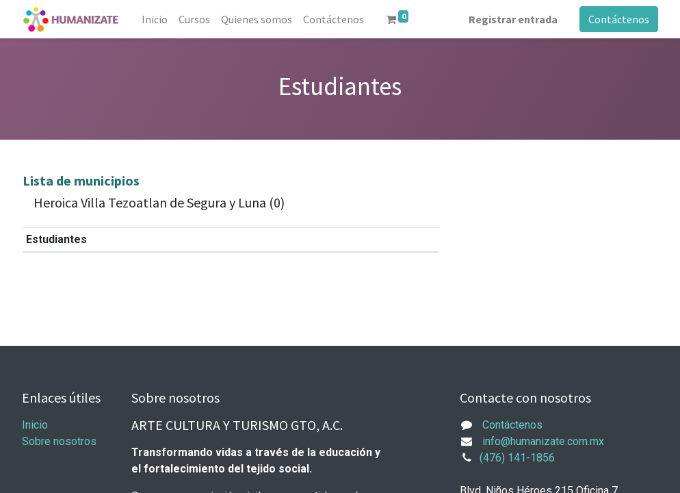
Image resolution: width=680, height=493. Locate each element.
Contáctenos (618, 19)
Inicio (35, 424)
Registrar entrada (513, 19)
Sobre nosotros (59, 441)
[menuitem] (154, 19)
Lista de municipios (81, 180)
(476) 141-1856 (517, 457)
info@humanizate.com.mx (543, 441)
